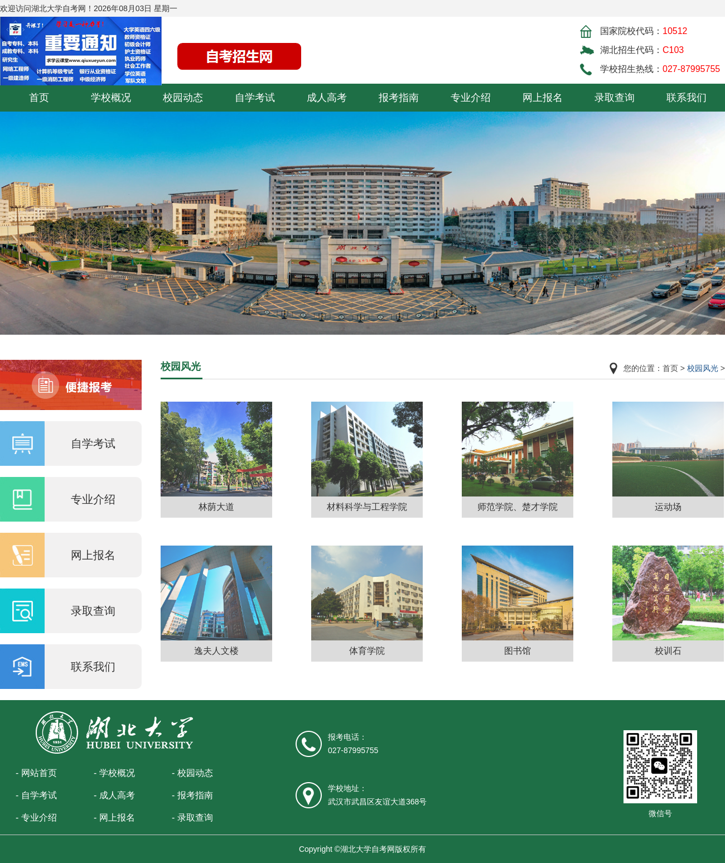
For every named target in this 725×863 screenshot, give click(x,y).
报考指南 (399, 97)
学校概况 (111, 97)
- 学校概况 (114, 773)
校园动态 (183, 97)
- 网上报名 (114, 817)
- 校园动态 (192, 773)
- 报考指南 (192, 795)
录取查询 (614, 97)
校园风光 (702, 368)
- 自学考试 (36, 795)
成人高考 (327, 97)
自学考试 (255, 97)
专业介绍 (471, 97)
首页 (39, 97)
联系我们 (686, 97)
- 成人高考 (114, 795)
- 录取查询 (192, 817)
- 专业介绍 (36, 817)
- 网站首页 (36, 773)
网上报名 (543, 97)
